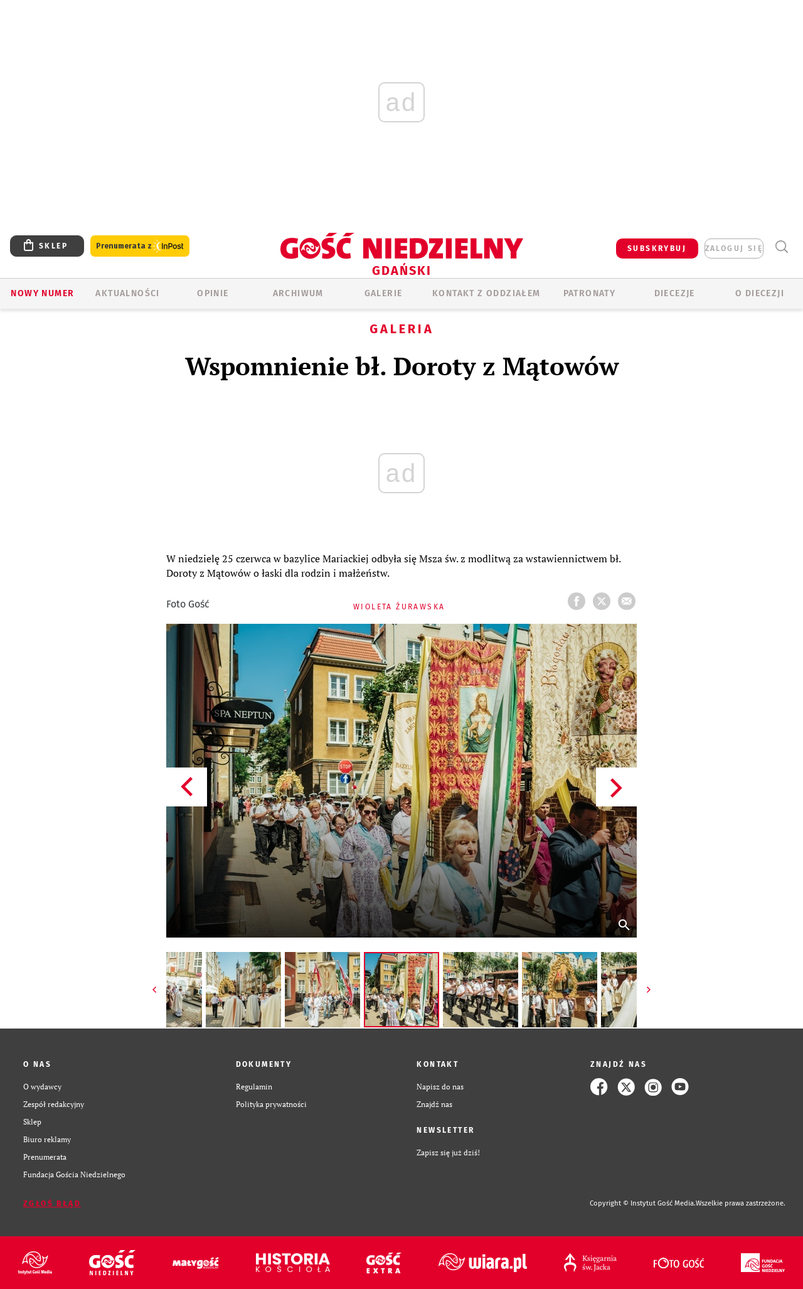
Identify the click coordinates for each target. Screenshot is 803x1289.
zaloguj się (734, 248)
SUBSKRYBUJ (656, 248)
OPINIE (212, 293)
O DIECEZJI (759, 293)
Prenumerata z (140, 246)
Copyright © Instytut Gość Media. (643, 1203)
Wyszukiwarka (781, 247)
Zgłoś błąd (52, 1203)
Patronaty (589, 293)
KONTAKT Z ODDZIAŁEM (486, 293)
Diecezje (674, 293)
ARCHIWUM (298, 293)
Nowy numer (42, 293)
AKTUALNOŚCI (127, 293)
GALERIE (383, 293)
